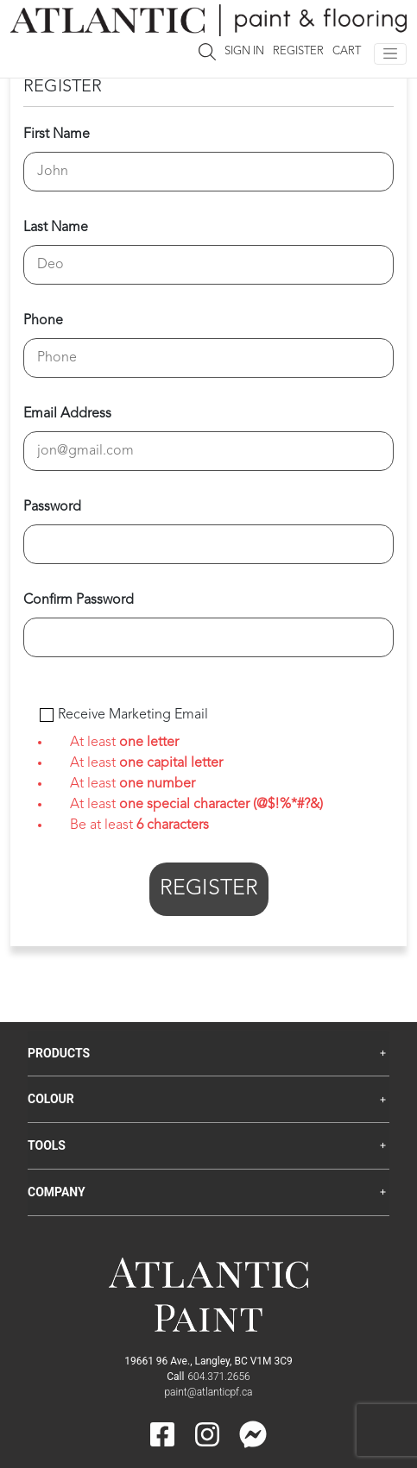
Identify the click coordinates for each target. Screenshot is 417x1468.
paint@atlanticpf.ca (208, 1392)
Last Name (55, 228)
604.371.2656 (218, 1377)
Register (298, 51)
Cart (346, 51)
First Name (56, 134)
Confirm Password (78, 600)
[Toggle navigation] (390, 54)
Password (52, 507)
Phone (43, 321)
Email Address (67, 414)
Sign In (244, 51)
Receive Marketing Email (133, 715)
